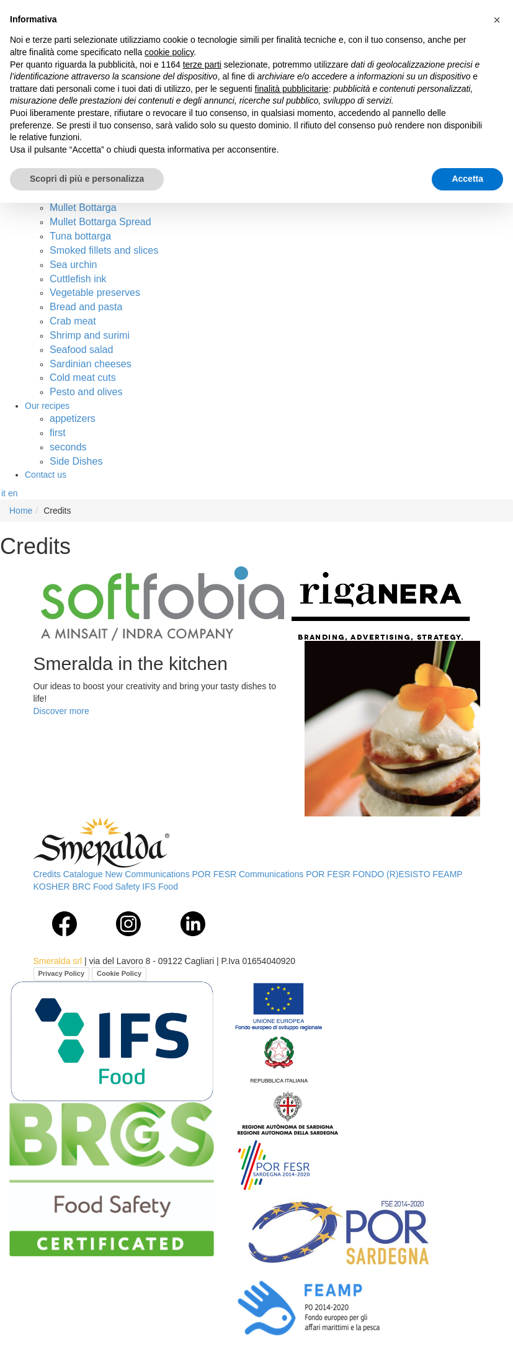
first (58, 432)
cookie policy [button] (169, 52)
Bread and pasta (86, 307)
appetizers (73, 418)
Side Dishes (76, 461)
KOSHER (51, 886)
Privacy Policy (61, 973)
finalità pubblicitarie (292, 89)
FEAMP (447, 874)
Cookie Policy (119, 973)
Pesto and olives (86, 392)
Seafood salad (81, 349)
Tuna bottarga (80, 236)
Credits (47, 874)
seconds (68, 447)
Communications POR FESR (294, 874)
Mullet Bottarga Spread (100, 222)
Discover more (61, 711)
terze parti (202, 64)
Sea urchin (73, 264)
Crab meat (73, 321)
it (3, 493)
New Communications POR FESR (170, 874)
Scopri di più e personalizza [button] (87, 179)
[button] (497, 20)
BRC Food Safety (106, 886)
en (13, 493)
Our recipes (47, 406)
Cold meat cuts (83, 377)
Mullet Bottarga (83, 207)
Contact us (45, 475)
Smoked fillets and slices (104, 250)
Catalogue (83, 874)
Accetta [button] (467, 179)
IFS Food (160, 886)
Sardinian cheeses (91, 364)
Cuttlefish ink (78, 279)
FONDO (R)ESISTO (391, 874)
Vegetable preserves (95, 292)
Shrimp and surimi (90, 335)
